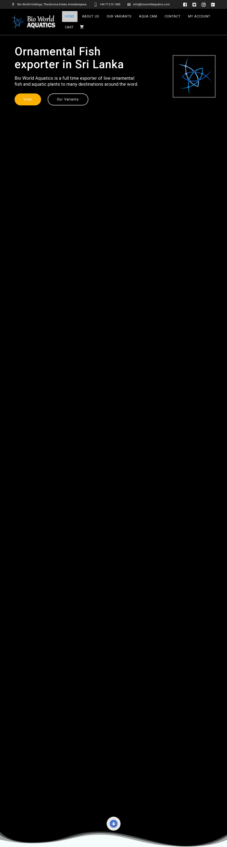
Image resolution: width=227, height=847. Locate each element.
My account (199, 16)
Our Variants (119, 16)
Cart (69, 27)
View (27, 99)
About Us (90, 16)
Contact (173, 16)
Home (70, 16)
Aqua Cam (148, 16)
